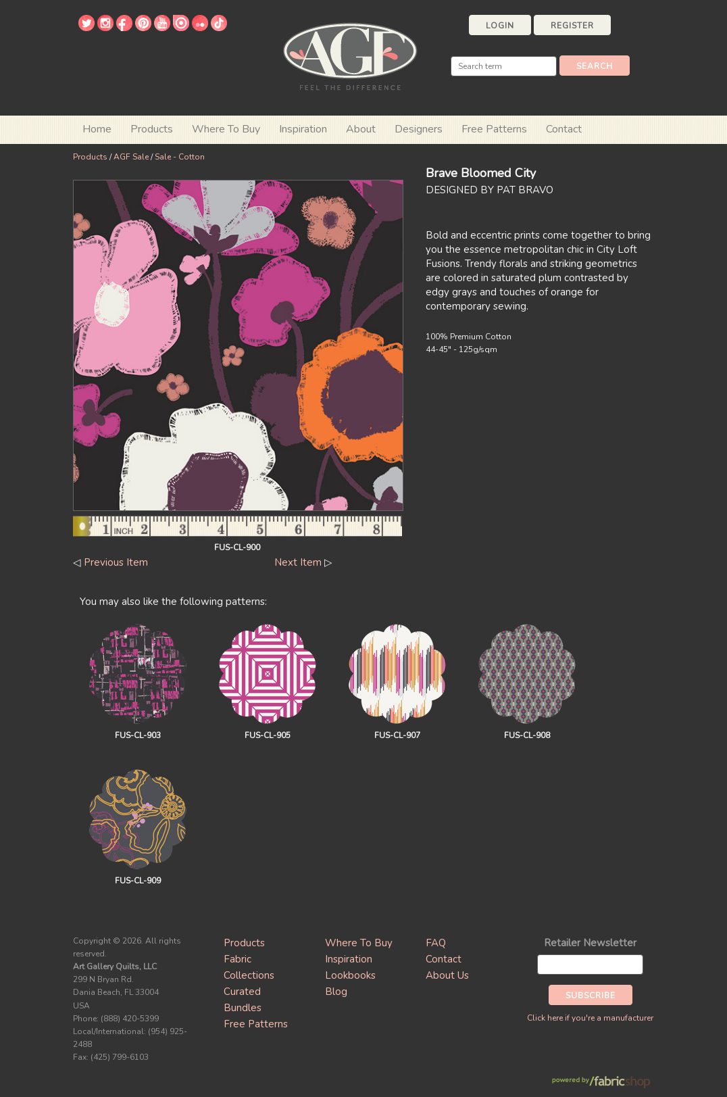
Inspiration (303, 129)
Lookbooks (350, 975)
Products (90, 156)
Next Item (298, 562)
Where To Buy (359, 943)
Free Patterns (494, 129)
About (361, 129)
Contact (564, 129)
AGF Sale (131, 156)
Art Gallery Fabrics (350, 55)
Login (500, 25)
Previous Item (116, 562)
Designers (419, 129)
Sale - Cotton (180, 156)
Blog (336, 991)
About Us (447, 975)
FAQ (436, 943)
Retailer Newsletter (590, 943)
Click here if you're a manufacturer (590, 1018)
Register (572, 25)
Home (96, 129)
